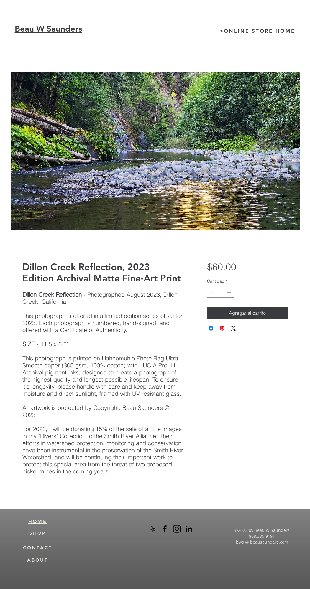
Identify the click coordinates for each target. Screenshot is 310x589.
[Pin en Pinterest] (222, 328)
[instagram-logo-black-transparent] (176, 528)
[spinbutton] (220, 292)
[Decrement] (211, 292)
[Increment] (229, 292)
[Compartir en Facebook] (210, 328)
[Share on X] (233, 328)
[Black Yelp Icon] (152, 528)
